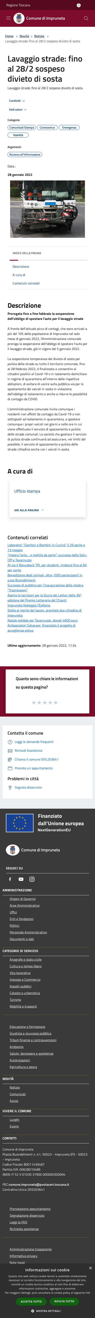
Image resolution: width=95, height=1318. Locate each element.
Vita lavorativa (20, 972)
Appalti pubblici (21, 986)
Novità (24, 36)
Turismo (15, 999)
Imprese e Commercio (25, 979)
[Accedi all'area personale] (79, 5)
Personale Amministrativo (28, 932)
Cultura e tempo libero (26, 966)
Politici (14, 925)
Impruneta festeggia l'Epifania (29, 605)
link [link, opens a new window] (88, 1293)
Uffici (13, 912)
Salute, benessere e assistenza (31, 1053)
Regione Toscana (18, 5)
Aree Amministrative (25, 905)
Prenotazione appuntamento (30, 1208)
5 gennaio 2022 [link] (68, 348)
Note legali (17, 1262)
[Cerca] (86, 18)
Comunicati (18, 1094)
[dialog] (47, 1291)
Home (9, 36)
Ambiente (17, 1046)
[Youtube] (21, 879)
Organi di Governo (23, 898)
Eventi (14, 1126)
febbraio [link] (45, 313)
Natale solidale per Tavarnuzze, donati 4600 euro (43, 620)
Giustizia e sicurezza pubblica (30, 1033)
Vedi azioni (18, 109)
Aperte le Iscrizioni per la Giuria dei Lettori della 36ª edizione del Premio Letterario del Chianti (44, 598)
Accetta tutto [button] (31, 1301)
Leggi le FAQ (18, 1222)
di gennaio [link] (23, 338)
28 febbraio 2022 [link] (23, 368)
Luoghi (14, 1119)
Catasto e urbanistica (25, 992)
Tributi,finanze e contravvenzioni (33, 1040)
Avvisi (14, 1100)
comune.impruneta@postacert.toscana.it (39, 1184)
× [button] (90, 1268)
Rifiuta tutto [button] (64, 1301)
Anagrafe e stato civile (26, 959)
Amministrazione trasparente (31, 1249)
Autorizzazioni (20, 1060)
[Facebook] (10, 879)
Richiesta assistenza (24, 1228)
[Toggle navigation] (8, 18)
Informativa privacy (23, 1255)
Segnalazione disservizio (27, 1215)
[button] (47, 1311)
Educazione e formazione (27, 1026)
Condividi (17, 100)
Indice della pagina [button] (27, 253)
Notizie (39, 36)
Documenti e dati (22, 938)
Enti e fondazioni (22, 918)
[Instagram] (32, 879)
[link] (68, 348)
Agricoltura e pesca (23, 1066)
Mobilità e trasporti (23, 1006)
